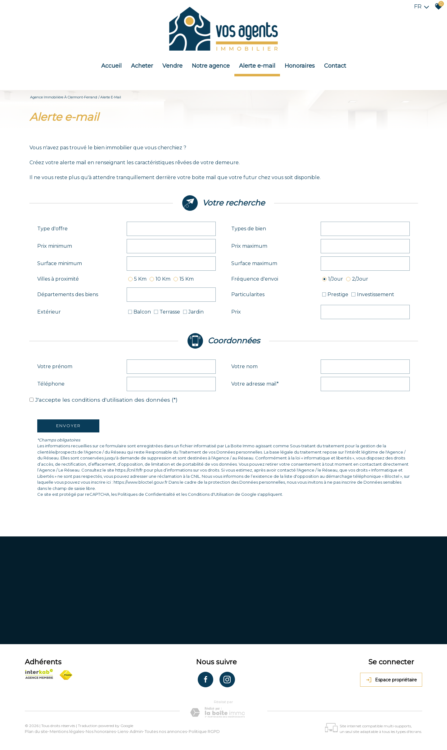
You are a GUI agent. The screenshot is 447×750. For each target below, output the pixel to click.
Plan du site (36, 731)
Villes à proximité (58, 279)
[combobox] (171, 229)
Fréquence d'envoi (254, 279)
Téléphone (51, 384)
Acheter (142, 65)
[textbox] (171, 229)
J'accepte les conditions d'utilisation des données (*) (106, 399)
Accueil (111, 65)
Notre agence (211, 65)
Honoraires (300, 65)
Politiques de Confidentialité (146, 494)
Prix (236, 312)
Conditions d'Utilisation (211, 494)
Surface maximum (254, 263)
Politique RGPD (204, 731)
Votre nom (244, 366)
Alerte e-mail (257, 65)
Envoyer (68, 425)
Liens (123, 731)
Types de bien (248, 229)
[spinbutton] (171, 246)
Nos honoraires (101, 731)
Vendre (172, 65)
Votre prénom (54, 366)
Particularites (247, 294)
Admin (136, 731)
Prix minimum (54, 246)
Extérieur (49, 312)
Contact (335, 65)
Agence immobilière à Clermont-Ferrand (63, 97)
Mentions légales (67, 731)
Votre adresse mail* (255, 384)
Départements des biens (67, 294)
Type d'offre (52, 229)
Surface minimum (59, 263)
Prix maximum (249, 246)
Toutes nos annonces (166, 731)
